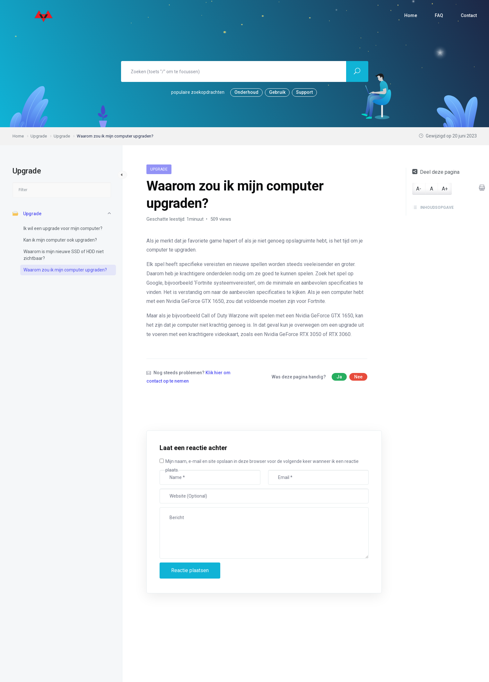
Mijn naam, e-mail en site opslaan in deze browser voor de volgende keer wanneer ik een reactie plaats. (262, 466)
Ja (339, 376)
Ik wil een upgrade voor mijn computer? (62, 228)
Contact (469, 15)
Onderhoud (246, 92)
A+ (445, 189)
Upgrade (27, 213)
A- (418, 189)
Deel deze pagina (435, 172)
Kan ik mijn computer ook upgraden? (60, 240)
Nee (358, 376)
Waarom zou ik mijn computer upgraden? (65, 269)
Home (410, 15)
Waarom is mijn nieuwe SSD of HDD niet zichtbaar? (63, 255)
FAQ (439, 15)
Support (304, 92)
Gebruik (277, 92)
